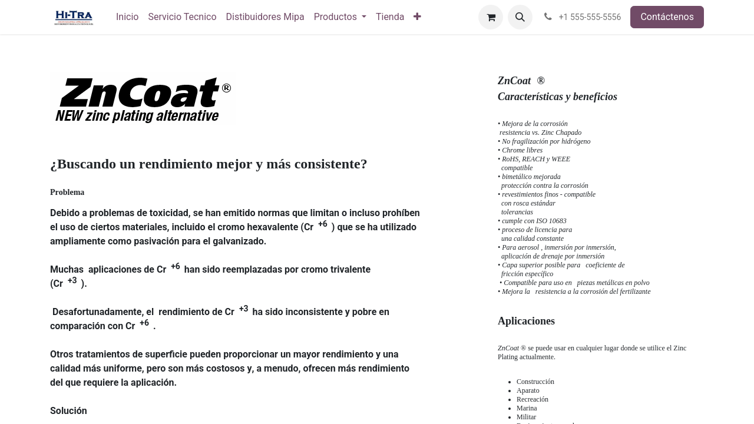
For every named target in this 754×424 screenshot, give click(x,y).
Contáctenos (667, 16)
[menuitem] (127, 17)
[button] (520, 17)
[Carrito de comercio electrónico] (490, 17)
